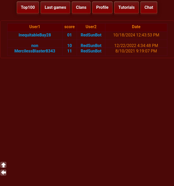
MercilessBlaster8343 (34, 51)
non (34, 45)
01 (69, 35)
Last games (55, 7)
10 (69, 45)
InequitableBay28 (35, 35)
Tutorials (126, 7)
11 (69, 51)
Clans (81, 7)
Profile (102, 7)
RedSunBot (91, 35)
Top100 (28, 7)
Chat (149, 7)
